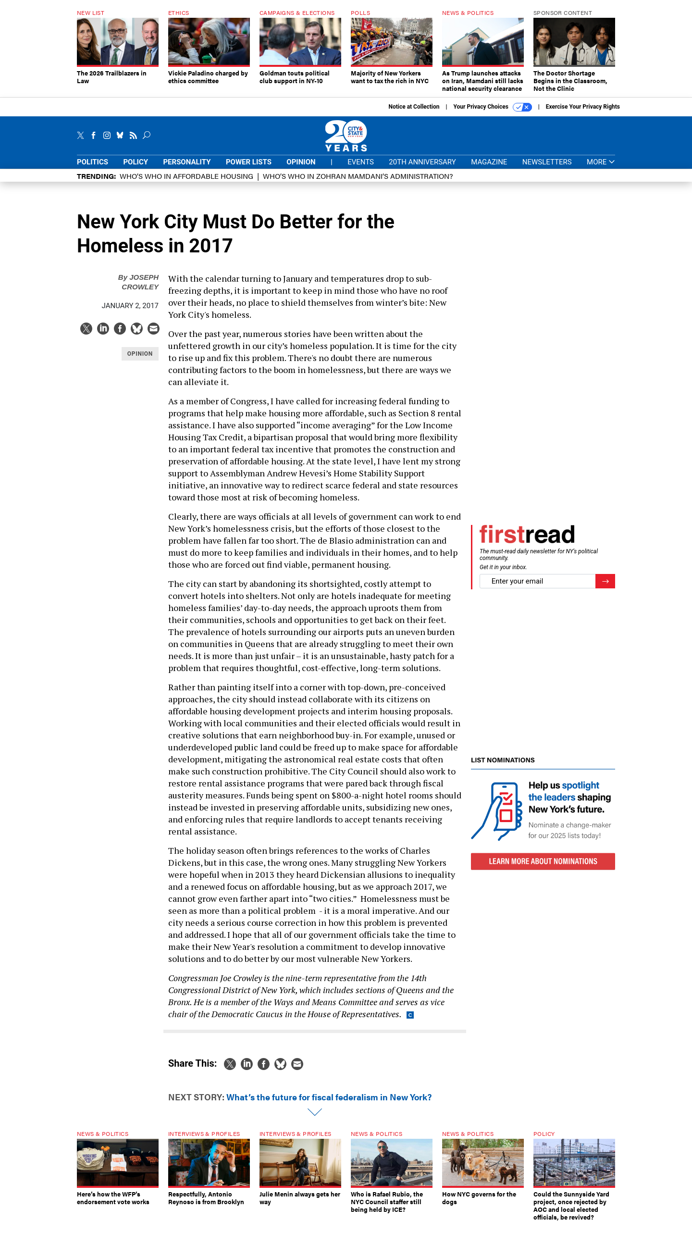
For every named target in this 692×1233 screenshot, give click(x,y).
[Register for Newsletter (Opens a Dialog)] (605, 588)
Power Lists (249, 169)
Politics (92, 169)
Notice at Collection (413, 114)
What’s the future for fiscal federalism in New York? (329, 1104)
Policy (135, 169)
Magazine (489, 169)
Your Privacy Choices (493, 114)
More (601, 169)
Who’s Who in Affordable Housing (186, 183)
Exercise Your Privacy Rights (583, 114)
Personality (186, 169)
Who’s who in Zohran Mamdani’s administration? (358, 183)
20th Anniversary (422, 169)
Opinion (300, 169)
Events (360, 169)
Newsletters (547, 169)
